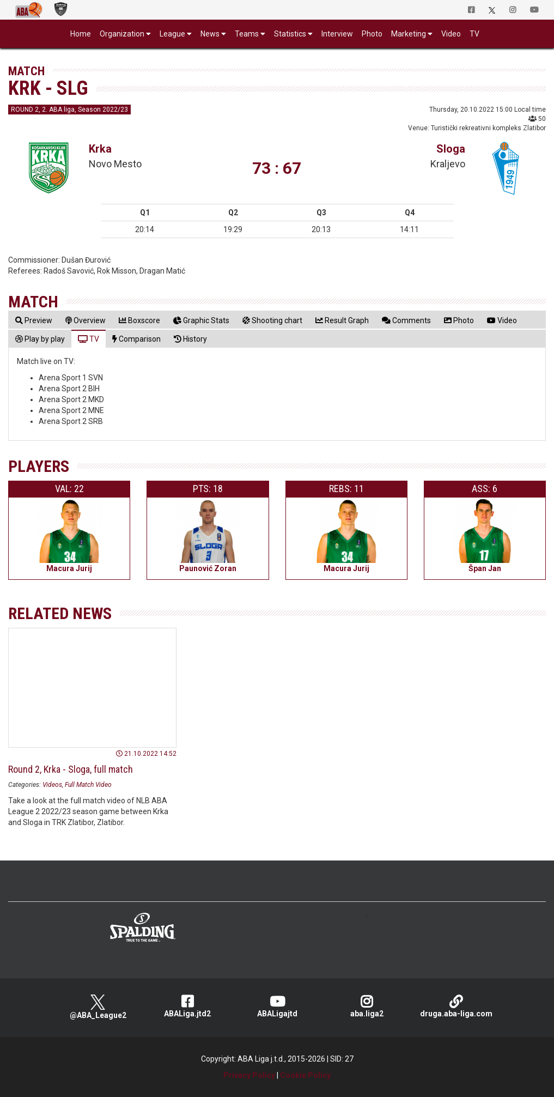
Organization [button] (122, 33)
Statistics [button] (290, 33)
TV (474, 33)
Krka (100, 148)
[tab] (34, 320)
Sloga (450, 148)
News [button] (210, 33)
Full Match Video (88, 785)
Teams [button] (247, 33)
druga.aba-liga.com (456, 1006)
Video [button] (451, 33)
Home (80, 33)
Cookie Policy (305, 1075)
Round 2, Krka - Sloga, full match (70, 769)
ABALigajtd (277, 1006)
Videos (52, 785)
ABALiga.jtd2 (187, 1006)
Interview (337, 33)
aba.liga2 (367, 1006)
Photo (372, 33)
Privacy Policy (249, 1075)
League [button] (172, 33)
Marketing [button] (408, 33)
